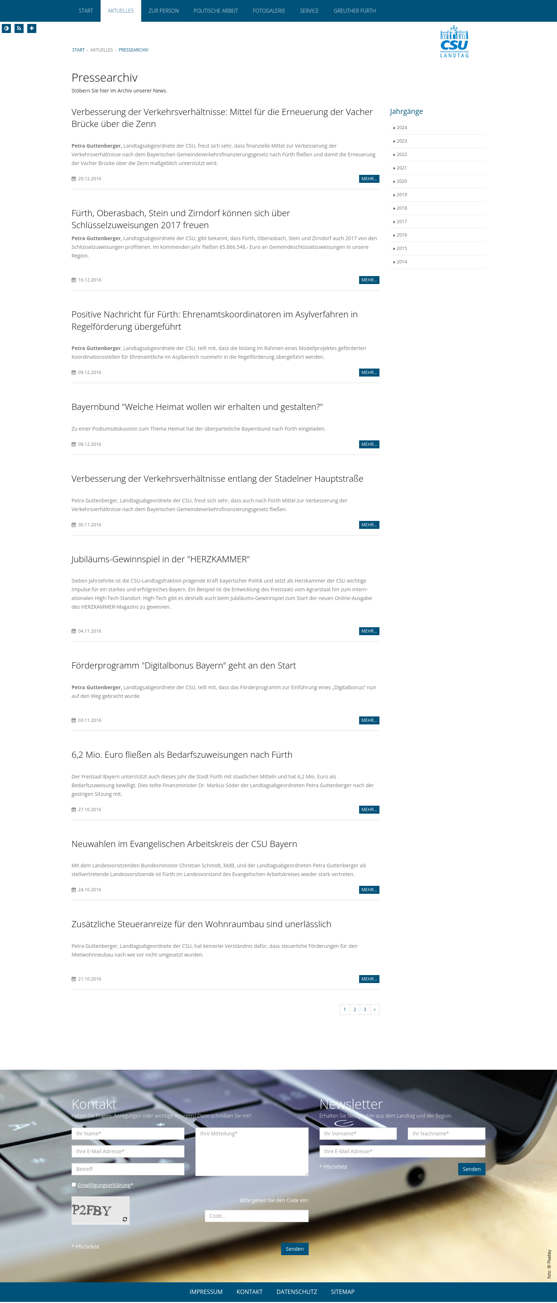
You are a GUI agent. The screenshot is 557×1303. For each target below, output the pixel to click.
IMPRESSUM (206, 1293)
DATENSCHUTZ (297, 1293)
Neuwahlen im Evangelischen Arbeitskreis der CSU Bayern (184, 844)
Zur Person (164, 10)
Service (309, 10)
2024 (402, 127)
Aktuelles (121, 10)
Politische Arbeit (216, 10)
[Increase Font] (31, 28)
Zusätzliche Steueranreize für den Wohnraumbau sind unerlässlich (202, 925)
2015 (402, 248)
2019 (402, 195)
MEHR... (369, 179)
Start (86, 10)
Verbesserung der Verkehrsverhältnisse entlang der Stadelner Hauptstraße (217, 479)
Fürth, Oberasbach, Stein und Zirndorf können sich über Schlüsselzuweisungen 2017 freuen (181, 219)
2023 (402, 141)
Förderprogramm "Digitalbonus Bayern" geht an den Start (184, 666)
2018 (402, 208)
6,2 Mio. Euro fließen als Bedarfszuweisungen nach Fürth (182, 755)
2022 (402, 154)
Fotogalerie (269, 10)
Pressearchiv (134, 50)
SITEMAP (343, 1293)
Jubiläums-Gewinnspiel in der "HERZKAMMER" (161, 560)
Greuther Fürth (355, 10)
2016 (402, 235)
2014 (402, 262)
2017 (402, 221)
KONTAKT (249, 1293)
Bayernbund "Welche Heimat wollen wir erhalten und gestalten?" (197, 407)
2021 (402, 168)
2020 (402, 181)
